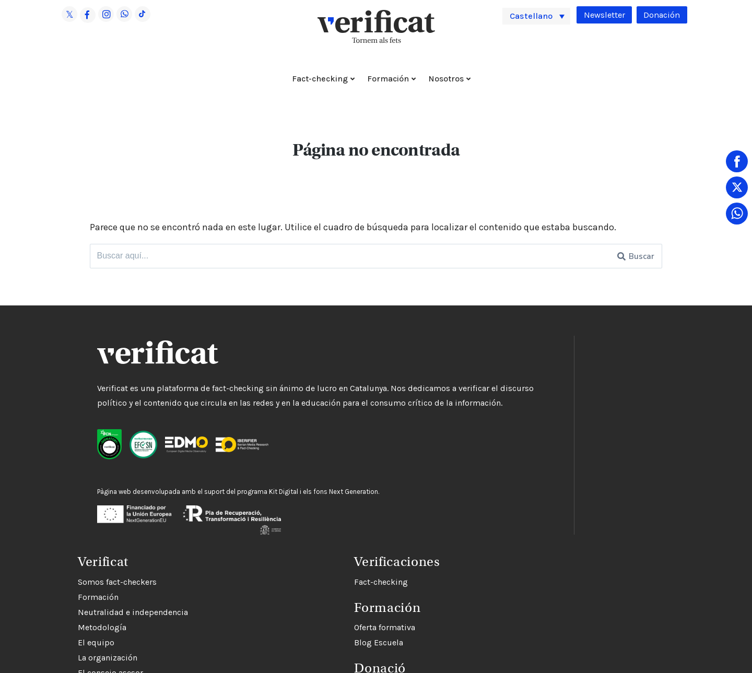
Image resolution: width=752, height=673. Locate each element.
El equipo (416, 438)
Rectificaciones (427, 514)
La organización (428, 453)
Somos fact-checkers (437, 378)
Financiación (422, 484)
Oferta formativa (429, 633)
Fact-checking (320, 79)
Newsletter (600, 15)
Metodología (422, 423)
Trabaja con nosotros (437, 529)
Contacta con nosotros (440, 499)
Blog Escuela (423, 648)
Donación (661, 15)
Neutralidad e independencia (453, 408)
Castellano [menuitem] (534, 15)
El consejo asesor (431, 469)
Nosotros (446, 79)
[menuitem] (536, 16)
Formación (388, 79)
